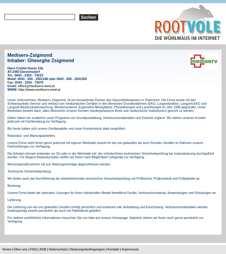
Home (6, 249)
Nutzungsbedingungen (87, 249)
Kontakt (113, 249)
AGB (42, 249)
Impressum (130, 249)
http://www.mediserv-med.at (39, 89)
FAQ (33, 249)
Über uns (21, 249)
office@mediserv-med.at (36, 86)
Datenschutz (58, 249)
